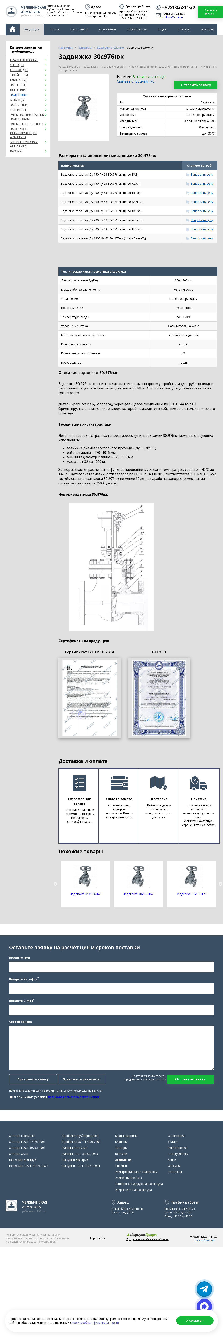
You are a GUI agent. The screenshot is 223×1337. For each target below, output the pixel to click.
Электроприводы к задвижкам (27, 117)
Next (220, 884)
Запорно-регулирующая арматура (23, 133)
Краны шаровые (24, 60)
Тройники (19, 75)
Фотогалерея (107, 29)
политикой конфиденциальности (95, 1323)
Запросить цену (202, 174)
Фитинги (18, 110)
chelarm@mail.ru (172, 17)
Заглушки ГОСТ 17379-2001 (81, 1168)
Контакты (207, 29)
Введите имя (19, 959)
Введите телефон (23, 980)
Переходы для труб (22, 1162)
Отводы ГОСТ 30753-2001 (27, 1150)
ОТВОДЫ (17, 65)
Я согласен (194, 1320)
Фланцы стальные (74, 1150)
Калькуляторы (137, 29)
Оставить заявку (196, 85)
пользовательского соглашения (73, 1098)
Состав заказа (20, 1023)
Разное (16, 151)
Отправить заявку (190, 1080)
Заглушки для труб (75, 1162)
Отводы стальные (21, 1138)
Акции (162, 29)
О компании (79, 29)
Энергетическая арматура (24, 144)
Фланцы (17, 100)
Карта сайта (97, 1240)
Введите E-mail (21, 1001)
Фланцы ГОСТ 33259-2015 (80, 1156)
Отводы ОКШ (18, 1156)
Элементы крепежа (26, 124)
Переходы (19, 70)
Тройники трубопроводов (80, 1138)
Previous (55, 884)
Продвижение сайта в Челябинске (147, 1242)
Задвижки (18, 95)
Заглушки (18, 105)
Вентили (17, 90)
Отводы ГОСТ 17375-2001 (27, 1144)
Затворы (17, 85)
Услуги (55, 29)
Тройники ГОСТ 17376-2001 (81, 1144)
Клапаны (18, 80)
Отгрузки (183, 29)
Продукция (31, 29)
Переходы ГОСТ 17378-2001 (28, 1168)
